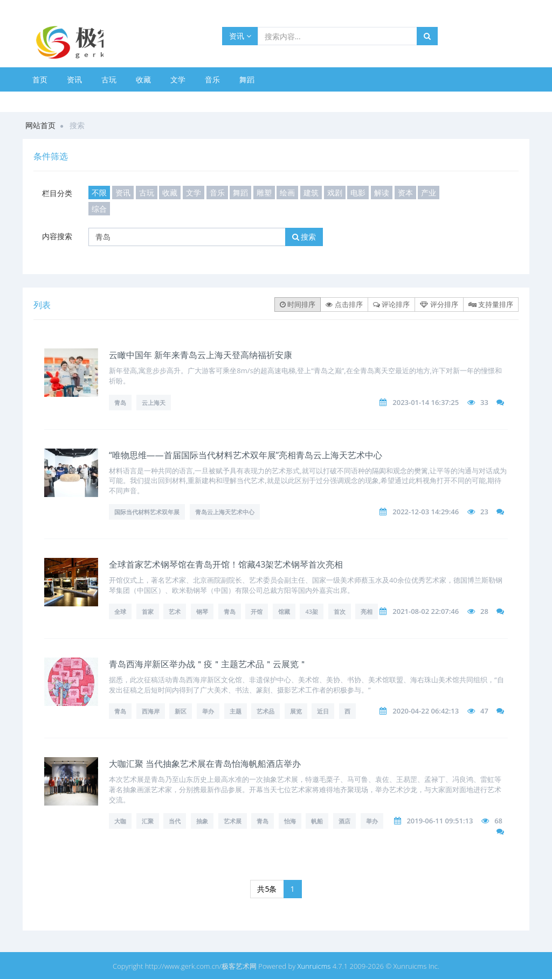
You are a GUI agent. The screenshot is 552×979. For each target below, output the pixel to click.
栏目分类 (57, 193)
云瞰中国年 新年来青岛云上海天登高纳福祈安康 (200, 355)
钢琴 (202, 611)
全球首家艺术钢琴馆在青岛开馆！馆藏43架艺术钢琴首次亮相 (226, 564)
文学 (177, 79)
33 (484, 402)
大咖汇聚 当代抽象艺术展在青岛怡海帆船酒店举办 (205, 764)
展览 (296, 711)
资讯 (240, 36)
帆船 (317, 821)
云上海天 (153, 402)
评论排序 (391, 304)
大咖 (120, 821)
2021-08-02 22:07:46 (425, 611)
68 (498, 821)
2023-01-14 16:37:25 (425, 402)
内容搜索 (57, 236)
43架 (311, 611)
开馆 (257, 611)
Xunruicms (314, 966)
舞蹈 (246, 79)
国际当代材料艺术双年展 (147, 512)
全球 (120, 611)
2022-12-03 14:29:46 (425, 511)
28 (484, 611)
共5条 (267, 889)
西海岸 (151, 711)
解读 (381, 192)
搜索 (304, 237)
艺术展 (233, 821)
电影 (357, 192)
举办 (208, 711)
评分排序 (439, 304)
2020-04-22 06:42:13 (425, 711)
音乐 (212, 79)
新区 (181, 711)
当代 (175, 821)
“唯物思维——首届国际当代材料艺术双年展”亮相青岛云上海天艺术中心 (245, 455)
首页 (39, 79)
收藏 (143, 79)
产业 (428, 192)
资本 (405, 192)
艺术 (175, 611)
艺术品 (265, 711)
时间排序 (297, 304)
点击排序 (344, 304)
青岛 (120, 402)
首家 (148, 611)
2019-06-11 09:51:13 (439, 821)
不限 (99, 192)
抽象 (202, 821)
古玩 (108, 79)
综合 (99, 209)
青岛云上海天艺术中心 (224, 512)
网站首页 (40, 125)
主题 (236, 711)
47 (484, 711)
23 (484, 511)
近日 (323, 711)
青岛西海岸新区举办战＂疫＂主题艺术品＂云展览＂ (208, 664)
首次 (340, 611)
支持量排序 (490, 304)
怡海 (290, 821)
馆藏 (284, 611)
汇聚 (148, 821)
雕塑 (264, 192)
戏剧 (334, 192)
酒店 (344, 821)
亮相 (366, 611)
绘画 (287, 192)
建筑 (311, 192)
